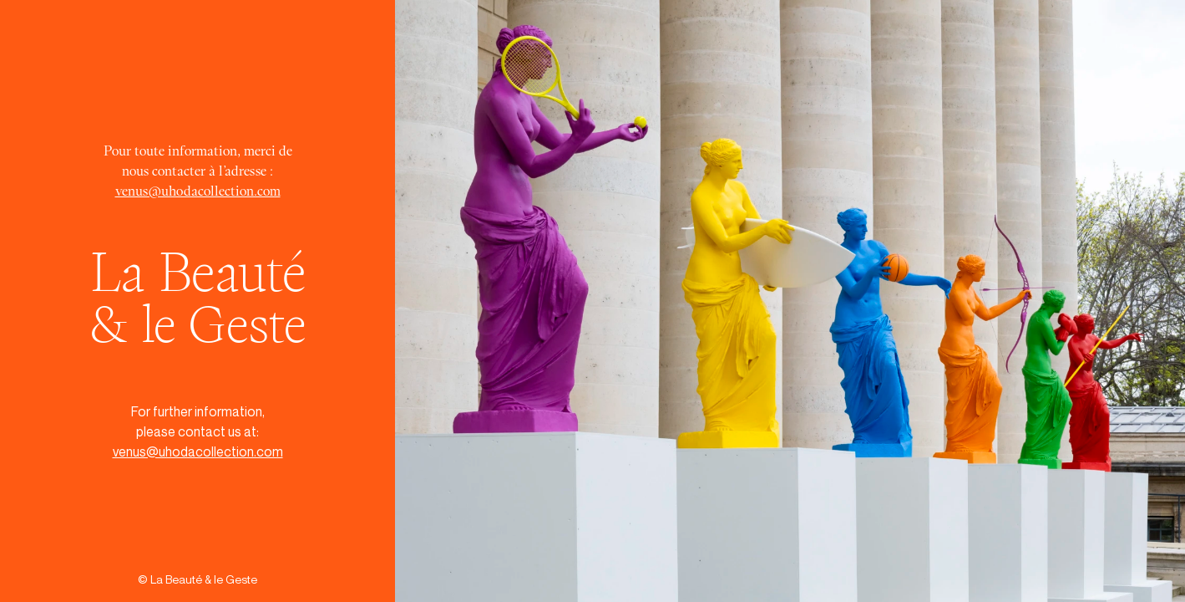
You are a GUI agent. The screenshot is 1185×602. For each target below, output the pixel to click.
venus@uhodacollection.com (198, 190)
